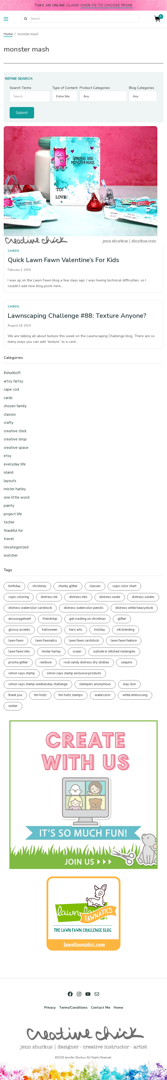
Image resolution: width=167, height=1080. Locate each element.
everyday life (15, 464)
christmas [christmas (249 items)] (39, 586)
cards (13, 251)
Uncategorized (16, 547)
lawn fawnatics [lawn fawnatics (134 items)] (46, 640)
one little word (16, 497)
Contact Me (100, 1007)
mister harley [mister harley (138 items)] (51, 651)
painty (9, 505)
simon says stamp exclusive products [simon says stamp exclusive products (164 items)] (74, 673)
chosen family (15, 406)
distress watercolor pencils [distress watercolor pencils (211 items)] (84, 608)
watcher (11, 555)
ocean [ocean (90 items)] (77, 651)
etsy (7, 455)
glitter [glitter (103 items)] (122, 619)
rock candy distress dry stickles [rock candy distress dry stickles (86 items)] (86, 662)
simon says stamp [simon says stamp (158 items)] (21, 673)
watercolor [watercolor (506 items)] (103, 695)
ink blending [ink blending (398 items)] (125, 629)
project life (13, 514)
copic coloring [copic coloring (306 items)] (18, 597)
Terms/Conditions (73, 1007)
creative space (16, 447)
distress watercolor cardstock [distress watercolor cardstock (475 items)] (30, 608)
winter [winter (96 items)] (13, 706)
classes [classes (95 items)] (95, 586)
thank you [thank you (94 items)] (15, 695)
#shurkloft (12, 372)
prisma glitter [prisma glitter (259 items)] (18, 662)
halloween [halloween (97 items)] (49, 629)
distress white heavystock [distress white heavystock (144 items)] (134, 608)
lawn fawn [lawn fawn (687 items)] (15, 640)
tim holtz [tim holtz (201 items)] (40, 695)
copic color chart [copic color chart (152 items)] (124, 586)
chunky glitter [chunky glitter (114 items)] (68, 586)
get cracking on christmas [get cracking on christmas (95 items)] (87, 619)
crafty (9, 422)
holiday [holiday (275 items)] (99, 629)
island (8, 472)
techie (9, 522)
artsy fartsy (13, 381)
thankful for (13, 530)
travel (9, 538)
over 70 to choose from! (107, 5)
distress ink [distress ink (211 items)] (49, 597)
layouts (10, 480)
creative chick (15, 431)
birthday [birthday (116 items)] (14, 586)
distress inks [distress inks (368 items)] (78, 597)
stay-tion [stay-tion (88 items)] (129, 684)
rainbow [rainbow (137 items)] (46, 662)
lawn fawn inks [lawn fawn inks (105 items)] (19, 651)
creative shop (15, 439)
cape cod (11, 389)
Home (8, 34)
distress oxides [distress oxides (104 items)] (143, 597)
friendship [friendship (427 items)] (50, 619)
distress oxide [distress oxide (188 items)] (109, 597)
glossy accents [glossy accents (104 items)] (19, 629)
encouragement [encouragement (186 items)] (19, 619)
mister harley (15, 488)
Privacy (50, 1007)
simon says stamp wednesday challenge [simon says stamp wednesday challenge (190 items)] (37, 684)
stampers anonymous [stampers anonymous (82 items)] (95, 684)
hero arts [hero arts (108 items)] (75, 629)
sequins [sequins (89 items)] (126, 662)
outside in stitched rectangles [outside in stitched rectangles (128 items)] (114, 651)
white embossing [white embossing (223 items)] (135, 695)
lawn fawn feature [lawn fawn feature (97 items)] (124, 640)
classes (10, 414)
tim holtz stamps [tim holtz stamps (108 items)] (71, 695)
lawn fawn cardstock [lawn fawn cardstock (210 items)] (84, 640)
